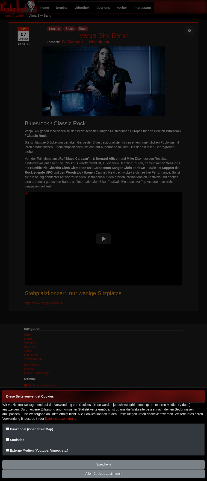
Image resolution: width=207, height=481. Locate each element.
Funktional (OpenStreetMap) (31, 429)
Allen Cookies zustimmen (103, 473)
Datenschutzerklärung (60, 418)
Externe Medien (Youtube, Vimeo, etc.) (39, 450)
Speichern (103, 464)
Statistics (17, 440)
